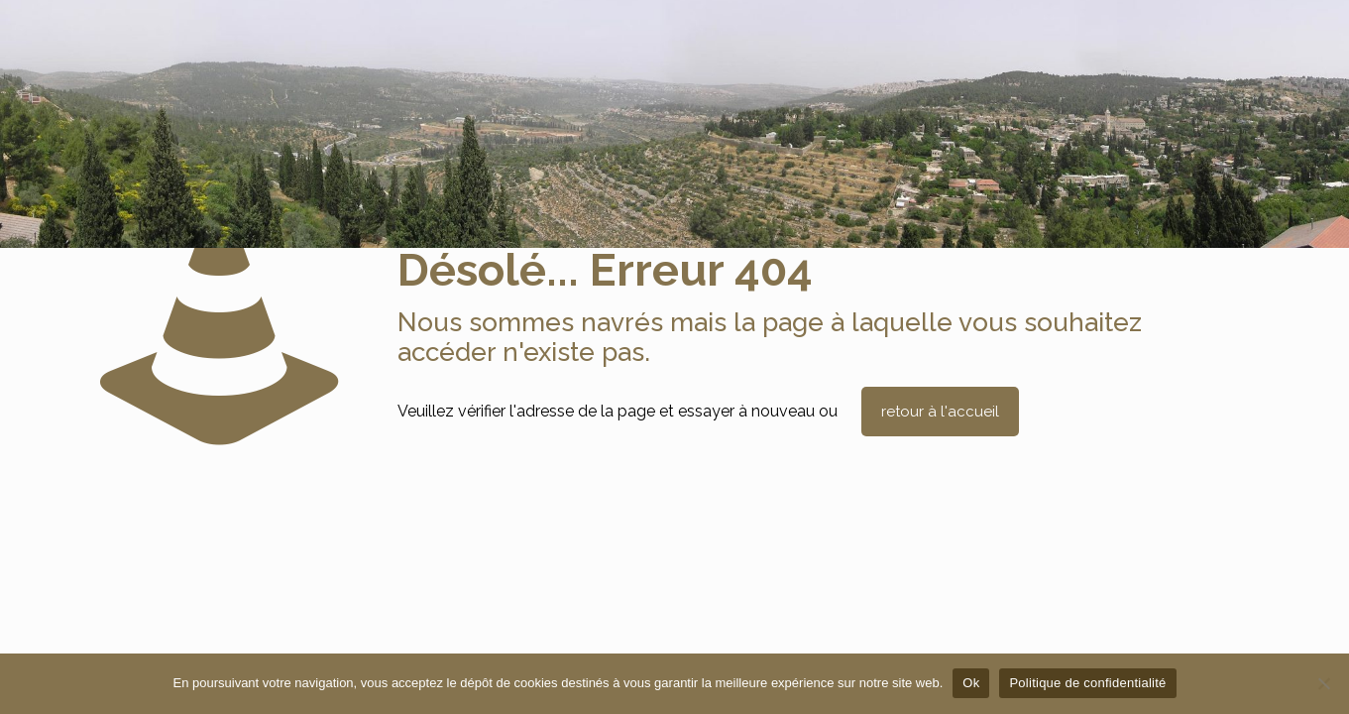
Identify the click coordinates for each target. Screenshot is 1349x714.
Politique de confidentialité (1087, 682)
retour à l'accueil (940, 411)
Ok (970, 682)
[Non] (1324, 683)
